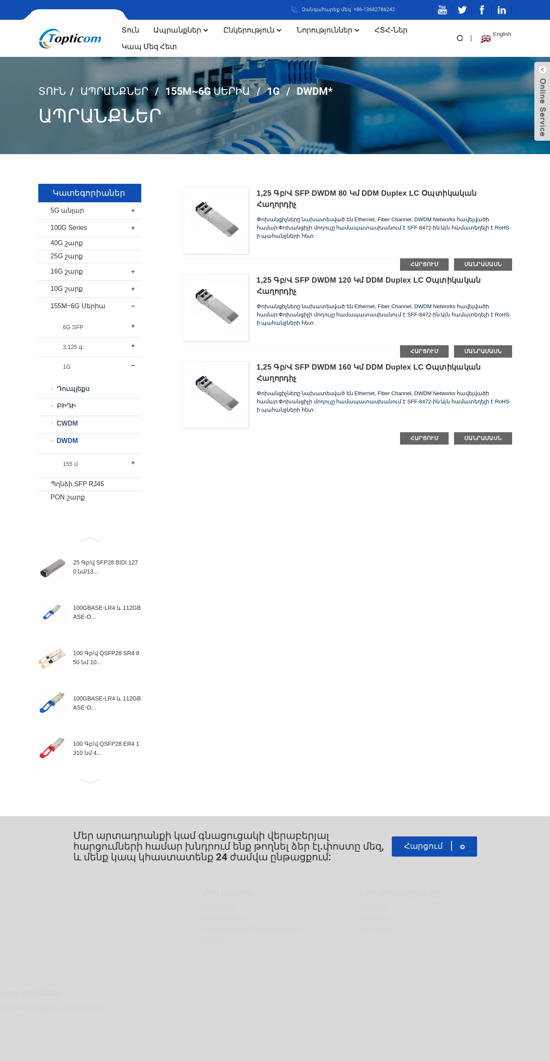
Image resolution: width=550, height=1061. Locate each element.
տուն (130, 30)
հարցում (424, 264)
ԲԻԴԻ (66, 406)
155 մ (70, 464)
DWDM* (314, 91)
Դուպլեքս (73, 388)
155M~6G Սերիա (207, 91)
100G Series (69, 227)
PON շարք (68, 497)
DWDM (67, 440)
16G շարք (67, 271)
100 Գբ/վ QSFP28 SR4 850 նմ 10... (106, 657)
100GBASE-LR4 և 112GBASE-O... (107, 612)
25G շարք (67, 256)
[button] (89, 538)
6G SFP (73, 327)
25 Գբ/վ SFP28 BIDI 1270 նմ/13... (105, 567)
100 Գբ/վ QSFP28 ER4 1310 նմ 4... (106, 748)
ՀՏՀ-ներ (390, 30)
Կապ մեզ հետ (149, 46)
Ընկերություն (253, 30)
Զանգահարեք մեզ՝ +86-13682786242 (348, 9)
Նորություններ (328, 30)
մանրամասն (482, 264)
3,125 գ (73, 347)
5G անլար (67, 210)
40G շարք (67, 242)
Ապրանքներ (181, 30)
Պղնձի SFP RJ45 (77, 483)
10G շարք (67, 288)
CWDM (67, 423)
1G (273, 91)
